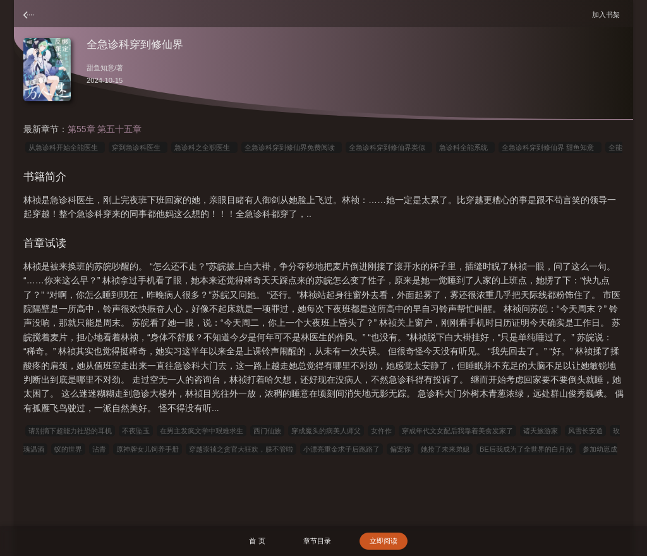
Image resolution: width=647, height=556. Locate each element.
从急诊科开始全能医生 (65, 147)
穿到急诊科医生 (138, 147)
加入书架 (608, 14)
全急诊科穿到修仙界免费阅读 (292, 147)
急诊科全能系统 (465, 147)
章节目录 (317, 541)
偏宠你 (400, 449)
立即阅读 (383, 541)
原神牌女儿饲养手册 (147, 449)
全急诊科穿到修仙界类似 (389, 147)
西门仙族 (267, 431)
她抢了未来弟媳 (445, 449)
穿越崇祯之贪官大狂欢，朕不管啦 (241, 449)
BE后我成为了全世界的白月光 (526, 449)
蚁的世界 (68, 449)
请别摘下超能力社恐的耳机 (70, 431)
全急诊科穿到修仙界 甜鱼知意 (550, 147)
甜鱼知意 (100, 67)
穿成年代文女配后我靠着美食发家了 (457, 431)
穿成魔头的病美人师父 (326, 431)
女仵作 (381, 431)
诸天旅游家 (540, 431)
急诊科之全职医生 (204, 147)
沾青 (99, 449)
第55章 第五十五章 (105, 129)
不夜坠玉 (136, 431)
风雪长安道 (585, 431)
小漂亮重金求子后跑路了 (341, 449)
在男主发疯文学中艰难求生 (201, 431)
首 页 (257, 541)
